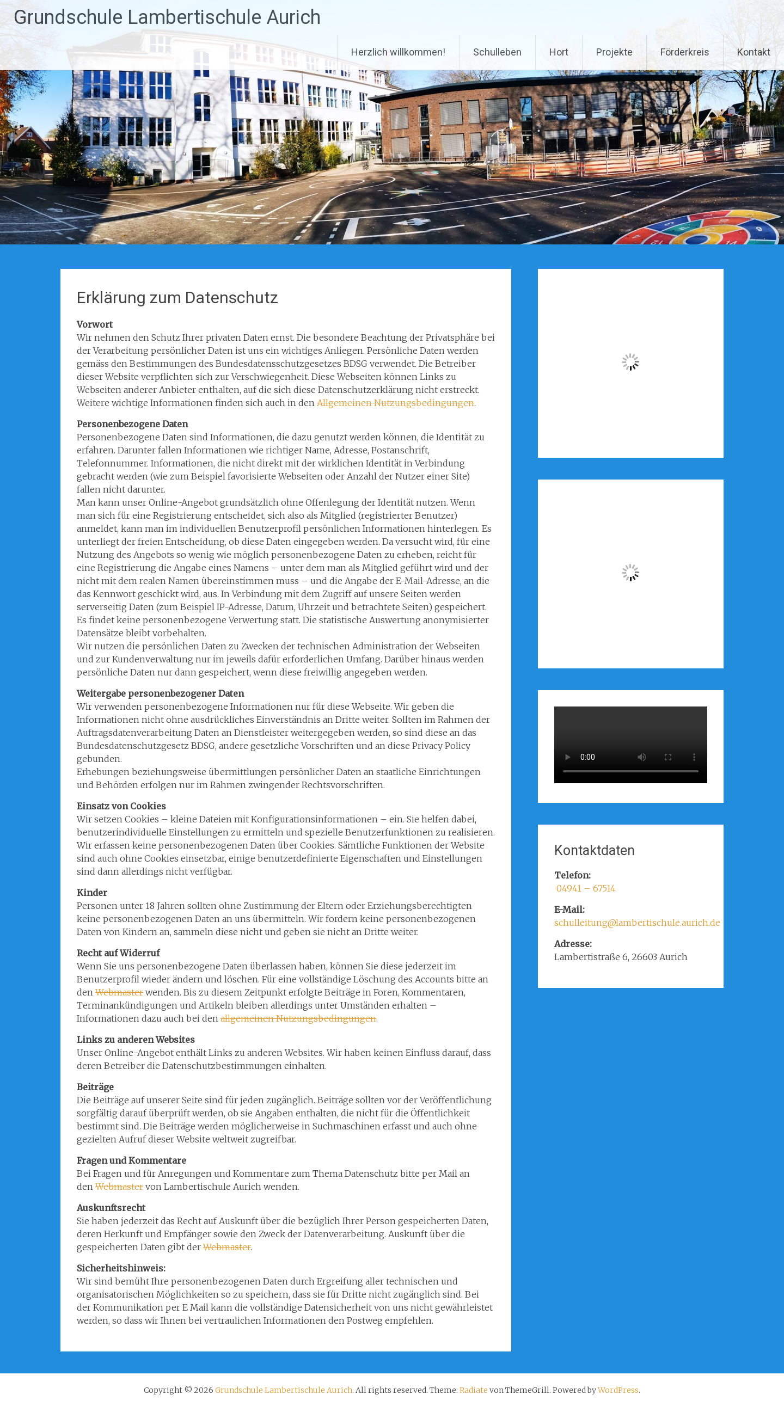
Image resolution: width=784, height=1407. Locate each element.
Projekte (614, 52)
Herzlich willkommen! (398, 52)
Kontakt (753, 52)
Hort (558, 52)
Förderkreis (684, 52)
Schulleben (497, 52)
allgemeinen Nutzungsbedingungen (298, 1018)
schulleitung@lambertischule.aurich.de (637, 922)
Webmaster (119, 992)
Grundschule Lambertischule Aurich (167, 17)
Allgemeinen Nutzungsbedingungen (395, 402)
